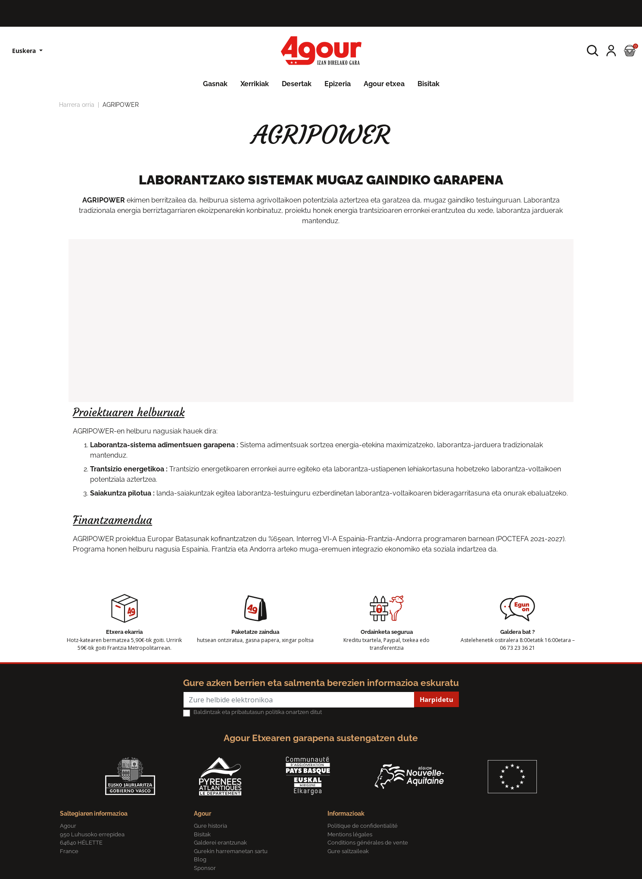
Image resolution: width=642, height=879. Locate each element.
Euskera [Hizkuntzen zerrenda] (24, 51)
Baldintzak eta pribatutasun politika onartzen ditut (257, 712)
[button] (592, 50)
